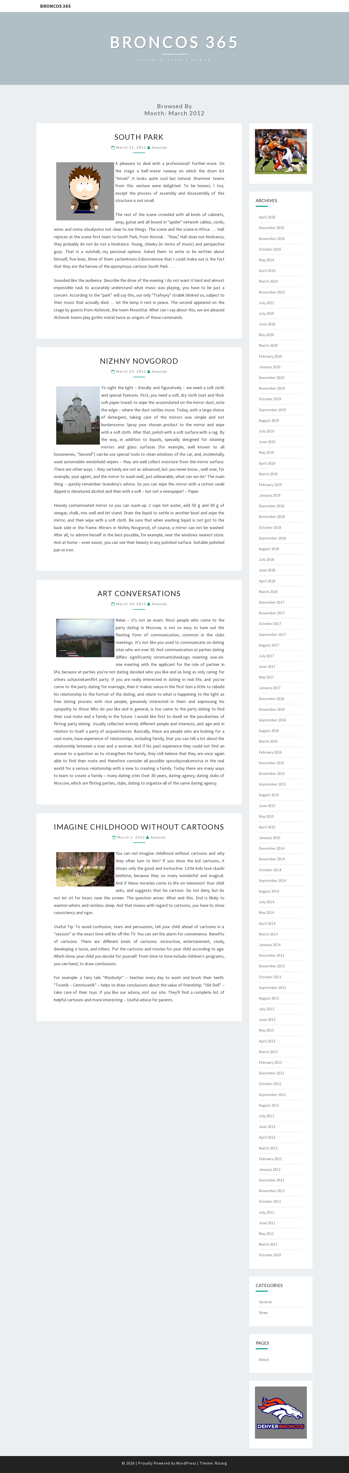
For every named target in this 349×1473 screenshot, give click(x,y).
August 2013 (269, 998)
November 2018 (272, 516)
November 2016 (272, 709)
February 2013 (270, 1062)
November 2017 (272, 612)
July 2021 (266, 302)
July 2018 (266, 559)
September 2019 (272, 409)
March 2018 (268, 591)
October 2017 (270, 623)
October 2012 (270, 1083)
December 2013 (271, 955)
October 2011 (270, 1201)
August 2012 (269, 1105)
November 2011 (272, 1190)
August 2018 (269, 548)
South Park (139, 136)
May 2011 (266, 1233)
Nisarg (221, 1463)
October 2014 (270, 869)
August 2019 (269, 420)
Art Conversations (139, 593)
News (263, 1312)
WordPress (186, 1463)
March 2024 (268, 281)
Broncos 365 (55, 6)
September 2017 (272, 634)
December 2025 (271, 227)
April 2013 (267, 1041)
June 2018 (267, 570)
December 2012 (271, 1073)
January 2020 (269, 366)
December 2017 (271, 602)
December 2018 (271, 505)
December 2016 (271, 698)
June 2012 (267, 1126)
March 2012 (268, 1148)
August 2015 (269, 794)
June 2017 (267, 666)
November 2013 (272, 966)
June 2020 (267, 324)
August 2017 (269, 645)
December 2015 (271, 762)
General (265, 1301)
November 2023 (272, 292)
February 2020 (270, 356)
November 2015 (272, 773)
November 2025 (272, 238)
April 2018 (267, 580)
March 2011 (268, 1244)
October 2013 (270, 976)
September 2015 (272, 784)
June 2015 (267, 805)
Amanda (159, 147)
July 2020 (266, 313)
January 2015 (269, 837)
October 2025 (270, 249)
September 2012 (272, 1094)
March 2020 (268, 345)
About (264, 1359)
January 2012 (269, 1169)
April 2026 (267, 217)
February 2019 (270, 484)
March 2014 (268, 934)
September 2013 (272, 987)
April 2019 (267, 463)
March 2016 (268, 741)
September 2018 (272, 538)
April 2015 (267, 827)
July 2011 (266, 1212)
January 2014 (269, 944)
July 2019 (266, 431)
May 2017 (266, 677)
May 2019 (266, 452)
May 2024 (266, 259)
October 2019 (270, 398)
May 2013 (266, 1030)
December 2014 (271, 848)
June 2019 (267, 441)
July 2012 (266, 1115)
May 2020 (266, 334)
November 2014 (272, 858)
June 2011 (267, 1222)
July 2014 (266, 901)
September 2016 (272, 719)
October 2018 (270, 527)
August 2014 (269, 891)
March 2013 (268, 1051)
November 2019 (272, 388)
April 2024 (267, 270)
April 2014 (267, 923)
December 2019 (271, 377)
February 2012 (270, 1158)
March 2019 (268, 473)
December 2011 (271, 1180)
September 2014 (272, 880)
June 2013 (267, 1019)
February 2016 (270, 752)
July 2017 (266, 655)
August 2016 (269, 730)
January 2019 (269, 495)
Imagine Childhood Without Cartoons (139, 826)
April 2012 (267, 1137)
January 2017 (269, 687)
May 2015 (266, 816)
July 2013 (266, 1008)
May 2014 (266, 912)
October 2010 (270, 1254)
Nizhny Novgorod (139, 360)
